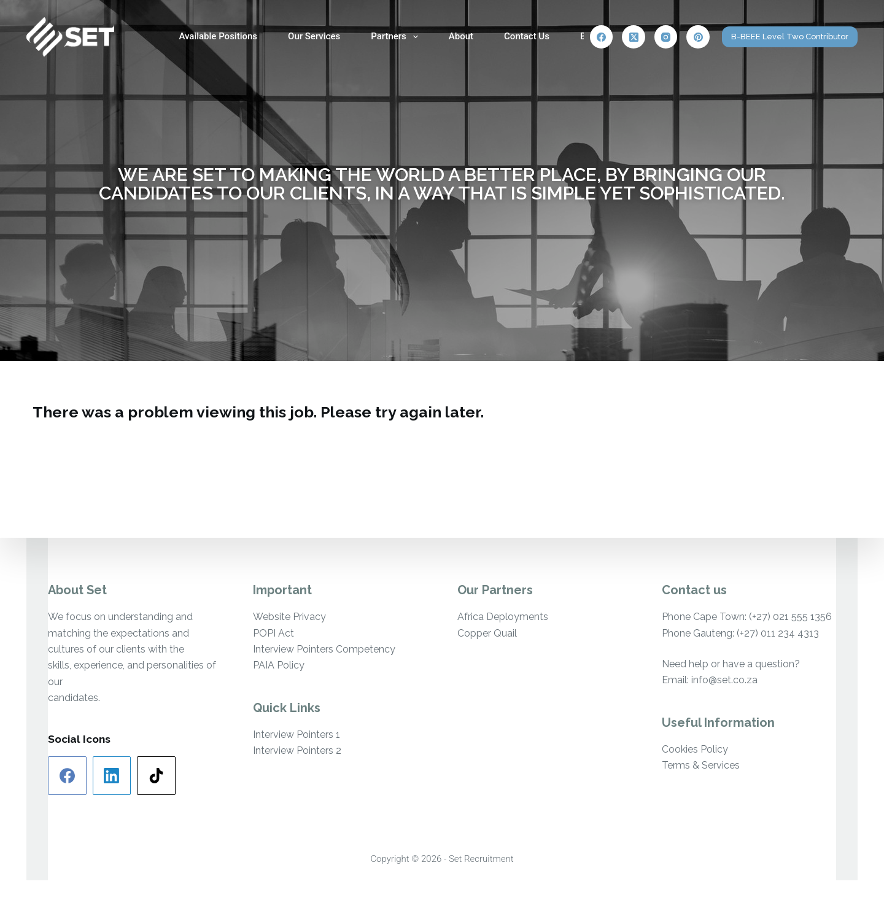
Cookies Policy (695, 749)
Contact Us (526, 36)
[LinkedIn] (112, 775)
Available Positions (218, 36)
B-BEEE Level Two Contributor (789, 36)
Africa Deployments (502, 616)
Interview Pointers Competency (324, 649)
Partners (397, 36)
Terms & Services (701, 765)
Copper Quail (487, 633)
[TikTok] (156, 775)
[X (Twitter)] (633, 36)
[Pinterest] (698, 36)
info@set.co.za (724, 680)
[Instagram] (666, 36)
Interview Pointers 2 (297, 750)
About (461, 36)
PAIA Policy (278, 665)
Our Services (314, 36)
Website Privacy (289, 616)
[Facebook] (601, 36)
